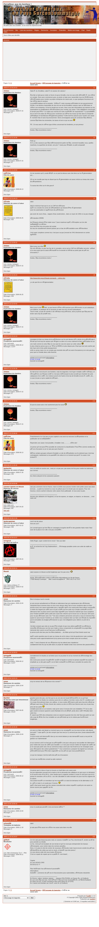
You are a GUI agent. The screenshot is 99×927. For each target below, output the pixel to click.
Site (16, 30)
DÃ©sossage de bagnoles (51, 83)
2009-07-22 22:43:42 (10, 304)
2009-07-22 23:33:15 (10, 401)
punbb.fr (92, 899)
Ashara (6, 91)
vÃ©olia (7, 202)
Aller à (19, 897)
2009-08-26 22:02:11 (10, 568)
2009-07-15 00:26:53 (10, 87)
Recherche (44, 30)
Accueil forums (8, 30)
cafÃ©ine (7, 173)
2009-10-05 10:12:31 (10, 695)
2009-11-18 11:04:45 (10, 820)
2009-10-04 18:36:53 (10, 652)
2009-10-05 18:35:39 (10, 727)
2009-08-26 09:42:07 (10, 537)
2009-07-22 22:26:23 (10, 275)
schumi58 (7, 823)
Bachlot (7, 698)
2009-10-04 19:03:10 (10, 678)
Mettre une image (73, 30)
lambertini (7, 468)
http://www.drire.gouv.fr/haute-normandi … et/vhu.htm (47, 278)
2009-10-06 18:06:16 (10, 804)
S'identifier (62, 30)
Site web (6, 510)
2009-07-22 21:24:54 (10, 170)
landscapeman (9, 521)
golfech (6, 840)
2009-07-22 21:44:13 (10, 198)
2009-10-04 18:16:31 (10, 596)
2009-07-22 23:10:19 (10, 336)
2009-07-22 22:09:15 (10, 242)
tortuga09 (7, 339)
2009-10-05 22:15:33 (10, 767)
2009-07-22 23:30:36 (10, 368)
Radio (88, 30)
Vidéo (5, 32)
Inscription (53, 30)
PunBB (88, 896)
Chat (82, 30)
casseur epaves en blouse (14, 487)
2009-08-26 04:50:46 (10, 483)
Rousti (6, 571)
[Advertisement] (46, 61)
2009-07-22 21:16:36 (10, 137)
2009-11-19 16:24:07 (10, 836)
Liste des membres (26, 30)
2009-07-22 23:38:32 (10, 433)
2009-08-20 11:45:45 (10, 465)
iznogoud (7, 541)
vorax (6, 599)
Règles (36, 30)
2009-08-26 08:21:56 (10, 518)
